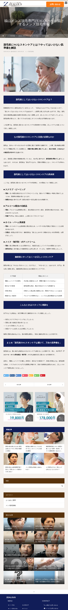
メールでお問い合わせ (52, 608)
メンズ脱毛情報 (29, 51)
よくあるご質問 (11, 500)
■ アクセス (25, 608)
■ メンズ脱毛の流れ (13, 608)
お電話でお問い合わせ (52, 605)
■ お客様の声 (25, 605)
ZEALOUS (11, 597)
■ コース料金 (11, 605)
